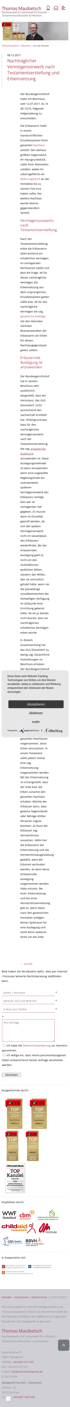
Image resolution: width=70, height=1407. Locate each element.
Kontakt (6, 1297)
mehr (36, 722)
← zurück (26, 964)
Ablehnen (36, 713)
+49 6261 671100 (23, 1362)
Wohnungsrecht (30, 179)
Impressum (21, 1297)
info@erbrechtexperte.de (27, 1371)
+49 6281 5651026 (24, 1397)
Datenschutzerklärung (37, 1045)
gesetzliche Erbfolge (33, 316)
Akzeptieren (36, 704)
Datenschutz (39, 1297)
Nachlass (39, 145)
